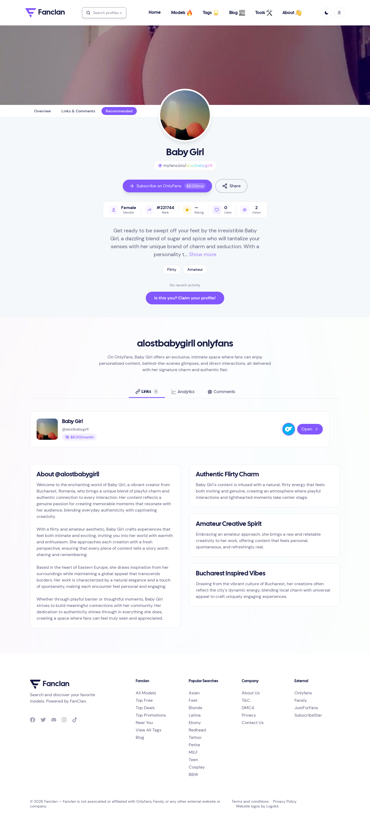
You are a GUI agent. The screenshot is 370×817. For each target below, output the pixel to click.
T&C (246, 700)
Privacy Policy (285, 801)
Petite (194, 745)
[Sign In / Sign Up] (339, 12)
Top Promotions (151, 715)
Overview (42, 111)
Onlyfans (303, 693)
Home (155, 13)
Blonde (195, 708)
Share (231, 186)
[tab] (147, 392)
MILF (193, 752)
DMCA (248, 708)
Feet (193, 700)
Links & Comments (78, 111)
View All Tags (148, 730)
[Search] (104, 12)
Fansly (300, 700)
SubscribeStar (308, 715)
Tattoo (195, 737)
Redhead (197, 730)
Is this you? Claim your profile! (185, 298)
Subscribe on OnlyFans (167, 186)
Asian (194, 693)
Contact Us (253, 722)
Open (310, 429)
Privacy (249, 715)
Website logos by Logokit (257, 806)
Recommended (119, 111)
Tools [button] (263, 13)
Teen (193, 759)
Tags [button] (211, 13)
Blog (237, 13)
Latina (195, 715)
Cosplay (197, 767)
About (292, 13)
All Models (146, 693)
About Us (251, 693)
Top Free (144, 700)
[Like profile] (222, 210)
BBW (193, 774)
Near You (144, 722)
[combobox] (104, 12)
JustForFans (306, 708)
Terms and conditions (250, 801)
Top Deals (145, 708)
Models (182, 13)
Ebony (195, 722)
